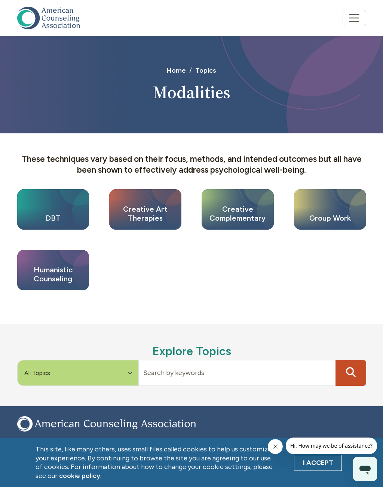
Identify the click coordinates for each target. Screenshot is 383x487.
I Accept (318, 463)
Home (176, 70)
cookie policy (79, 476)
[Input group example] (237, 373)
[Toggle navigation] (354, 18)
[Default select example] (78, 373)
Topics (205, 70)
